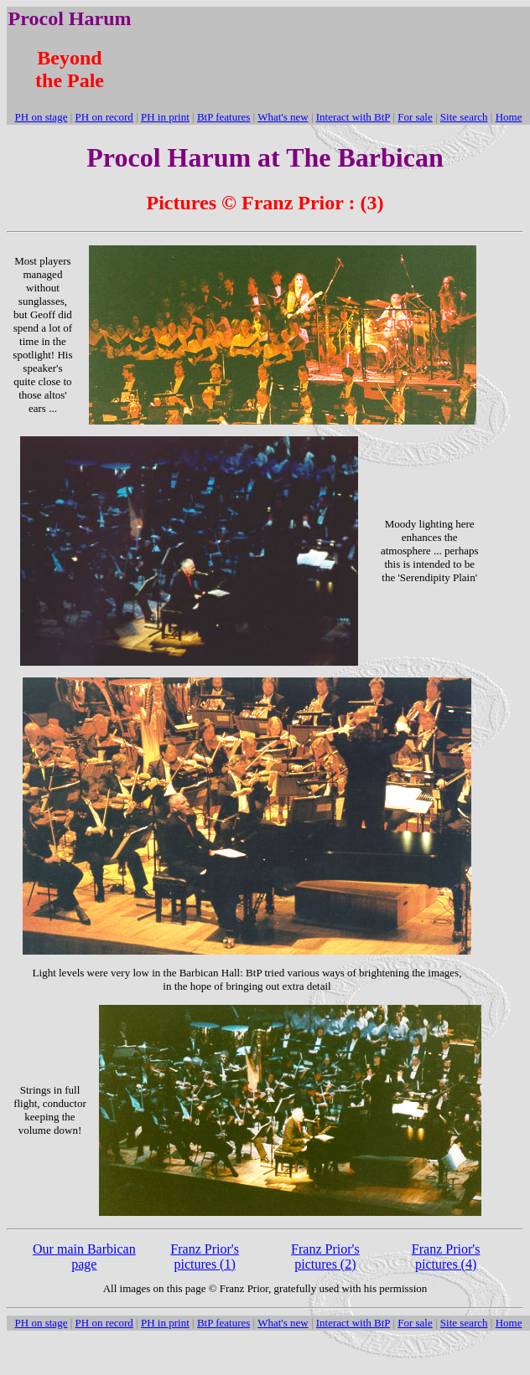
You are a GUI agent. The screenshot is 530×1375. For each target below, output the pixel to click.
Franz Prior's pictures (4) (446, 1256)
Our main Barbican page (84, 1256)
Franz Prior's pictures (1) (204, 1256)
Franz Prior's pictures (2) (325, 1256)
